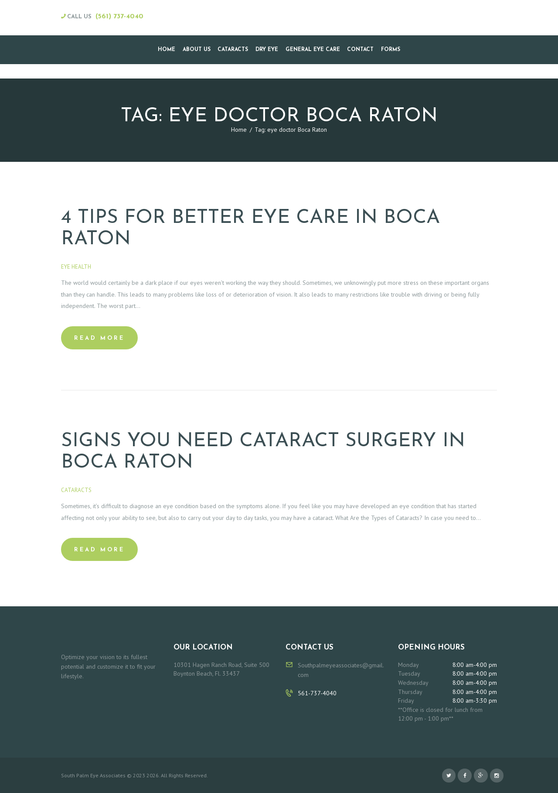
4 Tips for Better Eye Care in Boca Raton (250, 228)
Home (239, 129)
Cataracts (76, 490)
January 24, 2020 (120, 490)
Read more (99, 338)
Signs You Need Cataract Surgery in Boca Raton (263, 451)
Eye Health (76, 266)
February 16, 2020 (121, 266)
